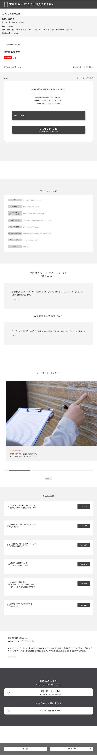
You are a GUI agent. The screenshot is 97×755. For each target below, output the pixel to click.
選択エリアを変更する (12, 67)
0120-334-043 (48, 130)
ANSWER (84, 506)
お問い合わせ (19, 116)
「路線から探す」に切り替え (82, 67)
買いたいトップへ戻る (13, 44)
